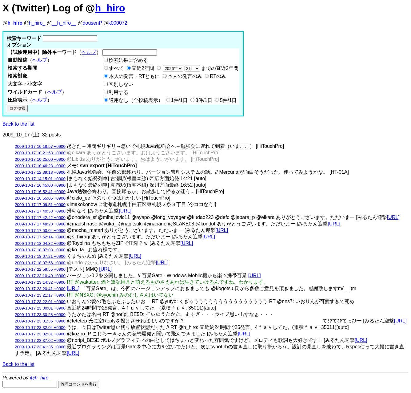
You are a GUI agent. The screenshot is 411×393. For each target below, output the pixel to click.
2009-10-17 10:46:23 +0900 (40, 166)
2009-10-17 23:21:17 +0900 (40, 295)
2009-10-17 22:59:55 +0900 (40, 269)
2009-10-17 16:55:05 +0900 (40, 198)
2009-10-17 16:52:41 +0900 (40, 191)
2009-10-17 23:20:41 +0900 (40, 288)
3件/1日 (203, 100)
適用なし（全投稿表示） (136, 100)
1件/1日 (179, 100)
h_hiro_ (37, 23)
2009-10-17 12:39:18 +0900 (40, 172)
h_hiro (110, 8)
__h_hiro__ (64, 23)
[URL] (125, 210)
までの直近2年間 (200, 68)
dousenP (92, 23)
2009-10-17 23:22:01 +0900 (40, 301)
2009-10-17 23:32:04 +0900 (40, 327)
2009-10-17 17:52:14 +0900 (40, 237)
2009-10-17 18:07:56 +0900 (40, 263)
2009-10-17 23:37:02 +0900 (40, 340)
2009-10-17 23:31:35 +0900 (40, 321)
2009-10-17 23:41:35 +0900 (40, 347)
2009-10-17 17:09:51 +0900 (40, 204)
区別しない (121, 84)
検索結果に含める (128, 60)
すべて (116, 68)
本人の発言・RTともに (134, 76)
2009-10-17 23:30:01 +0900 (40, 308)
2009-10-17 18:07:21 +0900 (40, 256)
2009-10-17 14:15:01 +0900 (40, 178)
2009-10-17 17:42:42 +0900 (40, 217)
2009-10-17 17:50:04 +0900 (40, 230)
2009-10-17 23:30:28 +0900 (40, 314)
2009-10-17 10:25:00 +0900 (40, 159)
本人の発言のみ (185, 76)
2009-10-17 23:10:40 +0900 (40, 275)
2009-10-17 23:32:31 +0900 (40, 334)
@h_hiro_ (40, 377)
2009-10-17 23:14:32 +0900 (40, 282)
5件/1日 (228, 100)
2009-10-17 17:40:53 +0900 (40, 211)
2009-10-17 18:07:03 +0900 (40, 250)
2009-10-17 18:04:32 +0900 (40, 243)
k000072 (117, 23)
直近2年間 (143, 68)
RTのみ (218, 76)
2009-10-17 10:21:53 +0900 (40, 153)
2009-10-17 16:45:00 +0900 (40, 185)
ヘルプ (89, 52)
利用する (118, 92)
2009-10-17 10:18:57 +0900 (40, 146)
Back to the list (18, 124)
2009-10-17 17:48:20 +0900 (40, 224)
